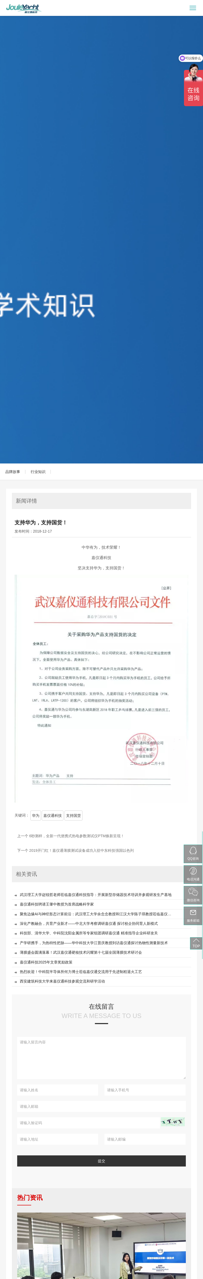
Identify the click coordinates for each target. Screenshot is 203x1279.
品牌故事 (12, 472)
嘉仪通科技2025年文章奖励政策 (46, 962)
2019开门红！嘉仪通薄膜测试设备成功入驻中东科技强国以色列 (81, 850)
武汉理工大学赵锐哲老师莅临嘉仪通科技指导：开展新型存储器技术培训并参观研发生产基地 (96, 895)
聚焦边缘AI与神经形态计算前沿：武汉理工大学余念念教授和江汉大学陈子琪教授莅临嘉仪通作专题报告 (96, 914)
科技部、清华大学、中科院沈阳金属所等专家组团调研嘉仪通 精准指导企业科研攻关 (89, 933)
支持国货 (73, 815)
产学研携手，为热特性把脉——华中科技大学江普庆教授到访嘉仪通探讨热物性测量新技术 (94, 943)
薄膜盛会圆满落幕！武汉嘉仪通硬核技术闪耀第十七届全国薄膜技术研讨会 (81, 952)
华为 (35, 815)
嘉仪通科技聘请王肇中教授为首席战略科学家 (57, 904)
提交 (101, 1161)
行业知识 (38, 472)
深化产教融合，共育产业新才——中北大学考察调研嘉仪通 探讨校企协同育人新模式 (89, 924)
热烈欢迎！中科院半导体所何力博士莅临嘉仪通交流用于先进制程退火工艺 (81, 972)
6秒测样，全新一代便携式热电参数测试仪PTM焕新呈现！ (76, 836)
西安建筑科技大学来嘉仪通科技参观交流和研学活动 (62, 981)
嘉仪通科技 (52, 815)
